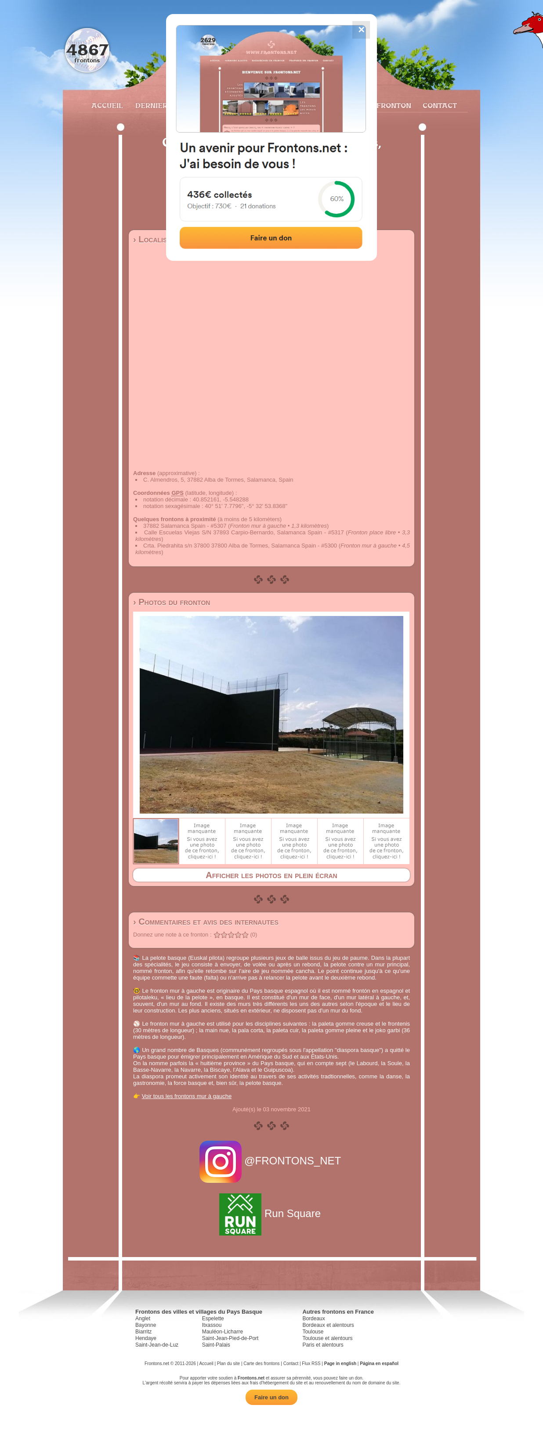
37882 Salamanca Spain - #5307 (184, 525)
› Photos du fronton (171, 602)
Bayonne (145, 1325)
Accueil (106, 105)
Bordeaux (313, 1318)
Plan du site (228, 1363)
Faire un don (271, 1397)
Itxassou (212, 1325)
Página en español (379, 1363)
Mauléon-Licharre (222, 1332)
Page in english (340, 1363)
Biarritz (143, 1332)
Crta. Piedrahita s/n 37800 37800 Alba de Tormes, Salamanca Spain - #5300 (240, 545)
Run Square (271, 1213)
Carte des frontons (261, 1363)
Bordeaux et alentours (328, 1325)
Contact (439, 105)
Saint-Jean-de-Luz (156, 1345)
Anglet (142, 1318)
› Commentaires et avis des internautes (206, 921)
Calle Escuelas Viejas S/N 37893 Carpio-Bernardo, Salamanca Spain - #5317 (244, 532)
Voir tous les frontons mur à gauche (187, 1096)
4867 (87, 49)
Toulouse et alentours (327, 1338)
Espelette (213, 1318)
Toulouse (312, 1332)
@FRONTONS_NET (271, 1161)
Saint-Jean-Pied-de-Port (230, 1338)
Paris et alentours (322, 1345)
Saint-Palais (216, 1345)
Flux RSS (311, 1363)
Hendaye (145, 1338)
